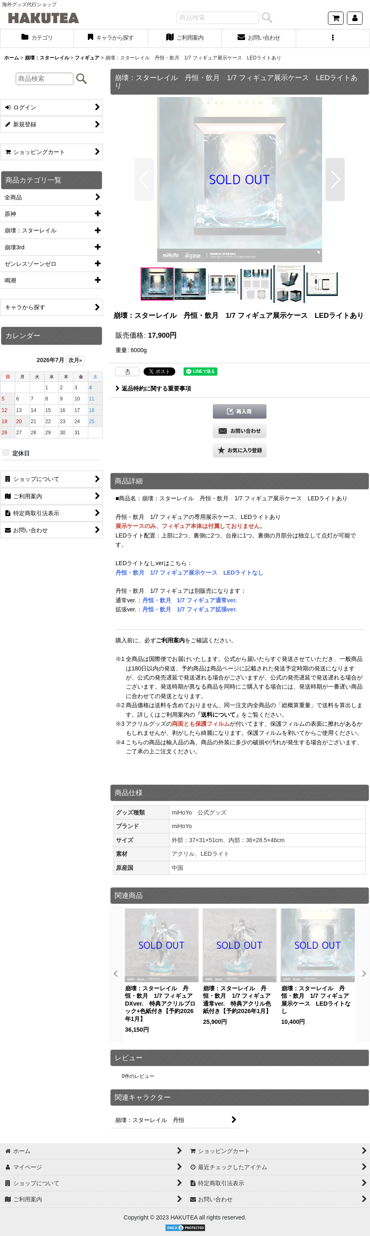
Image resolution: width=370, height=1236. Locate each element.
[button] (333, 38)
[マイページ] (355, 18)
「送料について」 (218, 714)
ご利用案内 (170, 640)
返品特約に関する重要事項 (153, 388)
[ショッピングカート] (336, 18)
